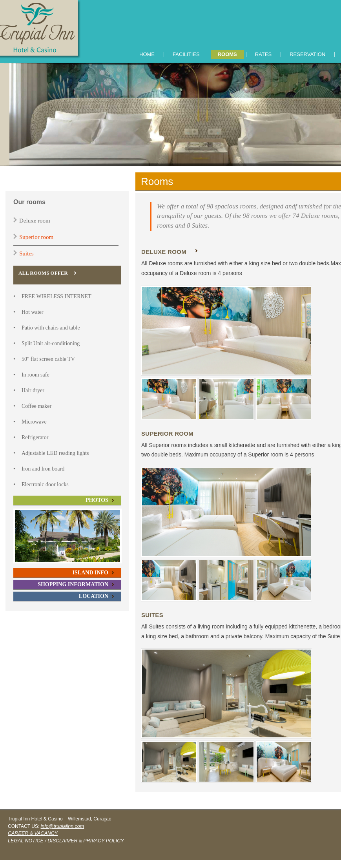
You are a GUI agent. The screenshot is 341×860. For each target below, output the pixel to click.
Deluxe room (34, 220)
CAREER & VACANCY (33, 833)
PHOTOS (97, 500)
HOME (147, 54)
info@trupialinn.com (62, 826)
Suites (26, 253)
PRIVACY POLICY (103, 841)
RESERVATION (307, 54)
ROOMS (227, 54)
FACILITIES (186, 54)
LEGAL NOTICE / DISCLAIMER (43, 841)
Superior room (36, 237)
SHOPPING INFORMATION (73, 584)
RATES (263, 54)
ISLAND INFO (90, 573)
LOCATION (93, 596)
